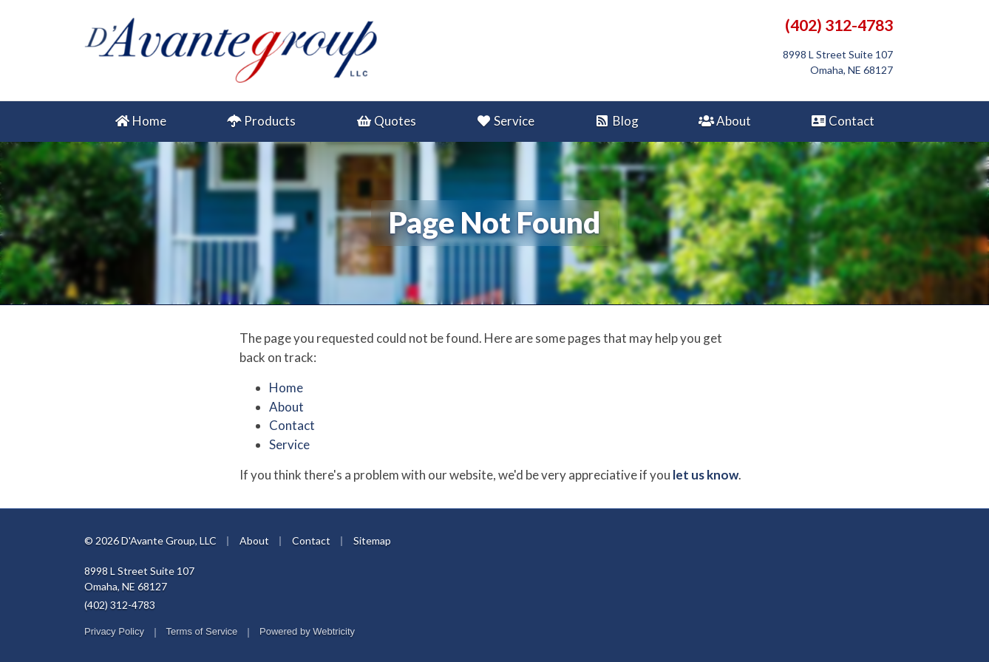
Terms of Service (202, 631)
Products (261, 121)
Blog (616, 121)
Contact (842, 121)
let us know (705, 474)
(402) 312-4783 (839, 25)
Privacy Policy (114, 631)
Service (505, 121)
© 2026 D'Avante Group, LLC (150, 540)
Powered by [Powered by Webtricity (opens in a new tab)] (307, 631)
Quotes (385, 121)
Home (140, 121)
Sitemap (372, 540)
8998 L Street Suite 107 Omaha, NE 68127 (139, 578)
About (725, 121)
